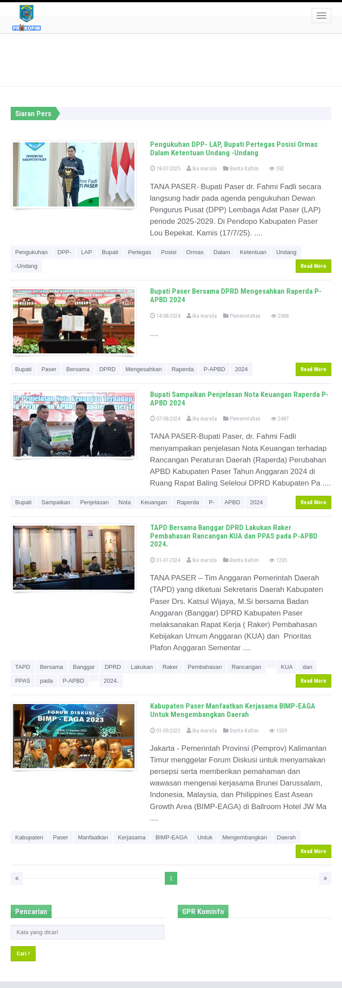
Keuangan (154, 502)
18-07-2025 (165, 168)
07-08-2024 (165, 418)
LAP (86, 252)
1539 (278, 730)
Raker (170, 667)
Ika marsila (202, 168)
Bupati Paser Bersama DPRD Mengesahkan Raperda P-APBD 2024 (236, 295)
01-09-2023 (165, 730)
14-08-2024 (165, 316)
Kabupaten (29, 837)
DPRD (107, 369)
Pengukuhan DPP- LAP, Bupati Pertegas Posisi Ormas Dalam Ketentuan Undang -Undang (234, 148)
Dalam (221, 252)
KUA (287, 667)
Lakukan (142, 667)
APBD (232, 502)
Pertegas (139, 252)
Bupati (110, 252)
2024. (111, 680)
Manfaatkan (93, 837)
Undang (286, 252)
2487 (280, 418)
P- (212, 502)
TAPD (22, 667)
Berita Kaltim (241, 168)
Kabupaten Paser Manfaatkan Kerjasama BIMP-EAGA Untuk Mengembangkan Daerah (232, 710)
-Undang (26, 266)
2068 (280, 316)
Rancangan (246, 667)
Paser (49, 369)
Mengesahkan (144, 369)
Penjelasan (94, 502)
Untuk (204, 837)
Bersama (78, 369)
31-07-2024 (165, 560)
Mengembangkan (244, 837)
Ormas (195, 252)
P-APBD (214, 369)
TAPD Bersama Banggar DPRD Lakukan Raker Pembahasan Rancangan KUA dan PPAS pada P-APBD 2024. (234, 535)
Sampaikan (55, 502)
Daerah (286, 837)
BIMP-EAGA (171, 837)
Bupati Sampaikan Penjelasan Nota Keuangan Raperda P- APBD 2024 (239, 398)
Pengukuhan (31, 252)
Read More (313, 266)
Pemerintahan (242, 316)
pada (46, 680)
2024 (241, 369)
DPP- (64, 252)
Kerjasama (132, 837)
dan (307, 667)
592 (276, 168)
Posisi (169, 252)
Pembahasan (205, 667)
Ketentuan (253, 252)
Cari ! (23, 953)
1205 (278, 560)
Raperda (182, 369)
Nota (124, 502)
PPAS (22, 680)
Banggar (84, 667)
